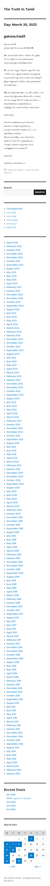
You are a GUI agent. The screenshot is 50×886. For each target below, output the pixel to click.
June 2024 (12, 316)
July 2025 (11, 272)
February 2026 (14, 246)
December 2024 (15, 294)
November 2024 (15, 298)
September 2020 (15, 484)
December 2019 (15, 517)
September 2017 (15, 614)
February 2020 (14, 510)
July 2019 (11, 536)
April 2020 (12, 502)
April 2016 (12, 673)
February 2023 (14, 376)
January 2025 (13, 290)
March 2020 (13, 506)
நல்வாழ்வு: (12, 223)
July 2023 (11, 357)
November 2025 (15, 257)
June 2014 (11, 755)
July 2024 (11, 313)
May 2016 (11, 669)
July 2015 (11, 706)
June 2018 (12, 584)
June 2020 (12, 495)
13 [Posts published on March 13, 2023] (7, 849)
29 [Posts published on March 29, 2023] (19, 861)
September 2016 (15, 658)
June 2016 (11, 666)
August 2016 (13, 662)
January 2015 (13, 729)
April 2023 (12, 368)
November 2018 (15, 565)
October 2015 (13, 695)
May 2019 (11, 543)
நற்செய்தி (7, 173)
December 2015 (14, 688)
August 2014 (13, 747)
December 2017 (14, 606)
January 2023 (13, 380)
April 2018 (12, 591)
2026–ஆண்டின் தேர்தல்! (18, 798)
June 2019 (11, 539)
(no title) (11, 794)
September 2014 (15, 744)
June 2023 (12, 361)
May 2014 (11, 758)
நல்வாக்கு (11, 212)
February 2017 (14, 640)
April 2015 (12, 718)
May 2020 (12, 498)
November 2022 (15, 387)
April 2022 (12, 413)
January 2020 (14, 513)
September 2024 (15, 305)
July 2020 (11, 491)
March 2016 (13, 677)
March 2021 (13, 461)
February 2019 (14, 554)
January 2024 (14, 335)
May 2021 (11, 454)
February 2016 (14, 680)
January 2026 (14, 250)
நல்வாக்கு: (11, 216)
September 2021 (15, 439)
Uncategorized (14, 208)
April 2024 (12, 324)
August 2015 (13, 703)
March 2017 (13, 636)
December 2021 (15, 428)
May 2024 (12, 320)
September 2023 (15, 350)
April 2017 (12, 632)
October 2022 (14, 391)
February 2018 (14, 599)
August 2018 (13, 576)
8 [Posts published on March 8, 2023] (19, 844)
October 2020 (14, 480)
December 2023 (15, 339)
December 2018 (15, 562)
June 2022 (12, 406)
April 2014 (12, 762)
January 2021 (13, 469)
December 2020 (15, 472)
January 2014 (13, 773)
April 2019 (12, 547)
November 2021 (15, 432)
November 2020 (15, 476)
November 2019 (15, 521)
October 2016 (13, 654)
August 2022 (13, 398)
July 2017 (11, 621)
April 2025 (12, 283)
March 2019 (13, 550)
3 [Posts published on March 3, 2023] (31, 838)
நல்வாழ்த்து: (12, 219)
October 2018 (13, 569)
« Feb (12, 866)
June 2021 (11, 450)
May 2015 (11, 714)
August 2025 (13, 268)
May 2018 (11, 588)
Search (8, 187)
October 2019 (13, 524)
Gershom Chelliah (15, 170)
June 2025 (12, 276)
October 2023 (13, 346)
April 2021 (12, 458)
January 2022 (13, 424)
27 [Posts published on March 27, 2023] (7, 861)
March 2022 (13, 417)
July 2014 (11, 751)
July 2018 (11, 580)
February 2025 (14, 287)
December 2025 (15, 253)
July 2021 (11, 446)
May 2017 (11, 628)
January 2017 (13, 643)
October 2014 (13, 740)
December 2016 (15, 647)
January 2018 (13, 602)
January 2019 (13, 558)
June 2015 (11, 710)
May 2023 (12, 365)
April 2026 (12, 242)
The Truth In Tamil (19, 9)
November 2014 (15, 736)
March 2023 (13, 372)
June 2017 (11, 625)
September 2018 (15, 573)
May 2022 (12, 409)
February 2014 (14, 770)
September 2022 (15, 394)
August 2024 (13, 309)
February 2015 (14, 725)
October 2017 (13, 610)
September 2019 (15, 528)
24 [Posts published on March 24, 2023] (31, 855)
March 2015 (13, 721)
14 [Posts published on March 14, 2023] (13, 849)
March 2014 (13, 766)
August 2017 (13, 617)
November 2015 (15, 692)
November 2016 (15, 651)
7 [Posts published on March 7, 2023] (13, 844)
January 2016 (13, 684)
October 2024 (14, 302)
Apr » (38, 866)
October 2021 (13, 435)
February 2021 (14, 465)
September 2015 (15, 699)
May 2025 (12, 279)
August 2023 (13, 354)
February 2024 (14, 331)
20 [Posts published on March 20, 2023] (6, 855)
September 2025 (15, 265)
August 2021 (13, 443)
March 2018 (13, 595)
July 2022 (11, 402)
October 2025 (13, 261)
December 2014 (15, 732)
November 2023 (15, 342)
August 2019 (13, 532)
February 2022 (14, 420)
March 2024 (13, 328)
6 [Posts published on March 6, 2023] (7, 844)
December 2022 (15, 383)
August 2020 (13, 487)
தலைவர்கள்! (14, 36)
